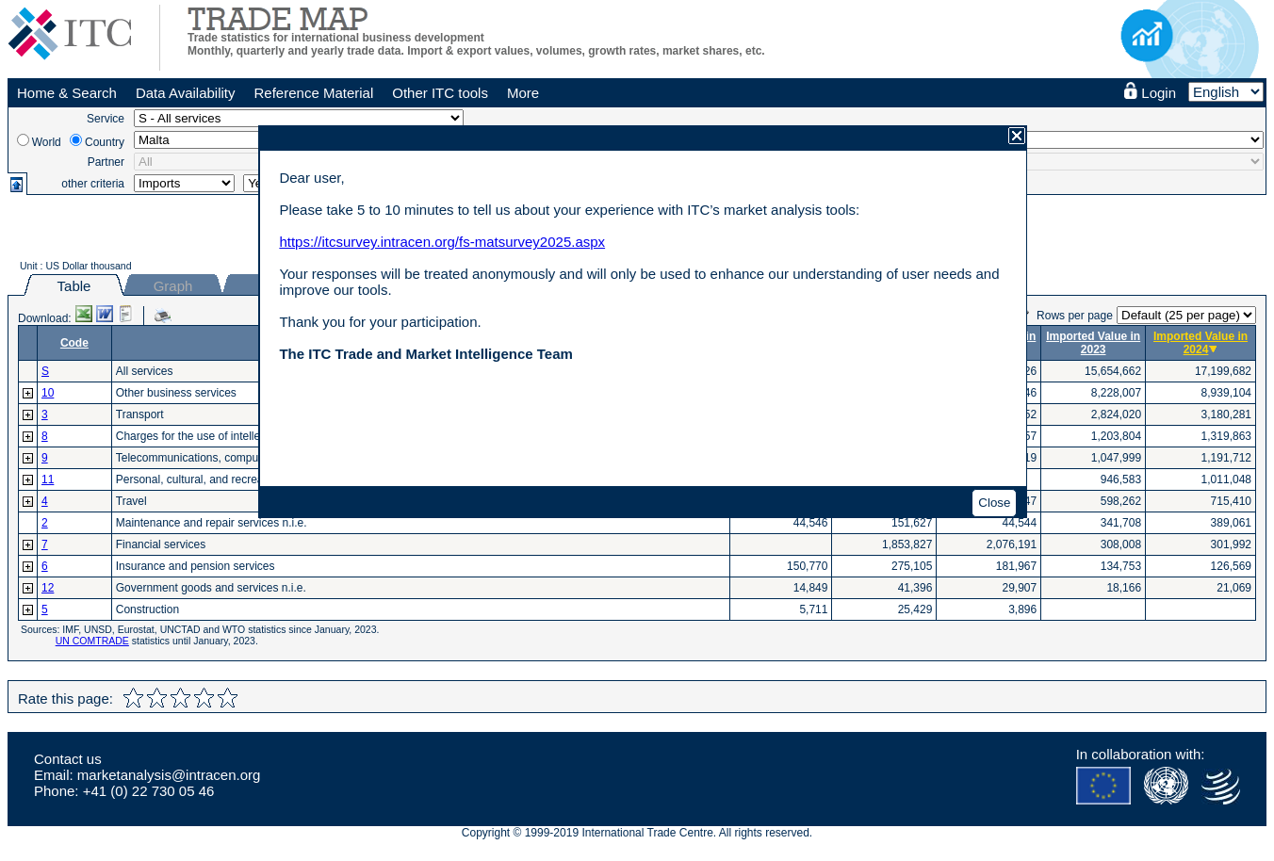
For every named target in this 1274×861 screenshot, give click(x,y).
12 (47, 587)
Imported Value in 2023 (1093, 343)
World (46, 142)
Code (74, 342)
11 (47, 479)
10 (47, 392)
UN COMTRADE (92, 640)
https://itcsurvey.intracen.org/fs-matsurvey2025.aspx (442, 242)
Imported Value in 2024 (1200, 343)
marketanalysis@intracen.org (168, 775)
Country (104, 142)
